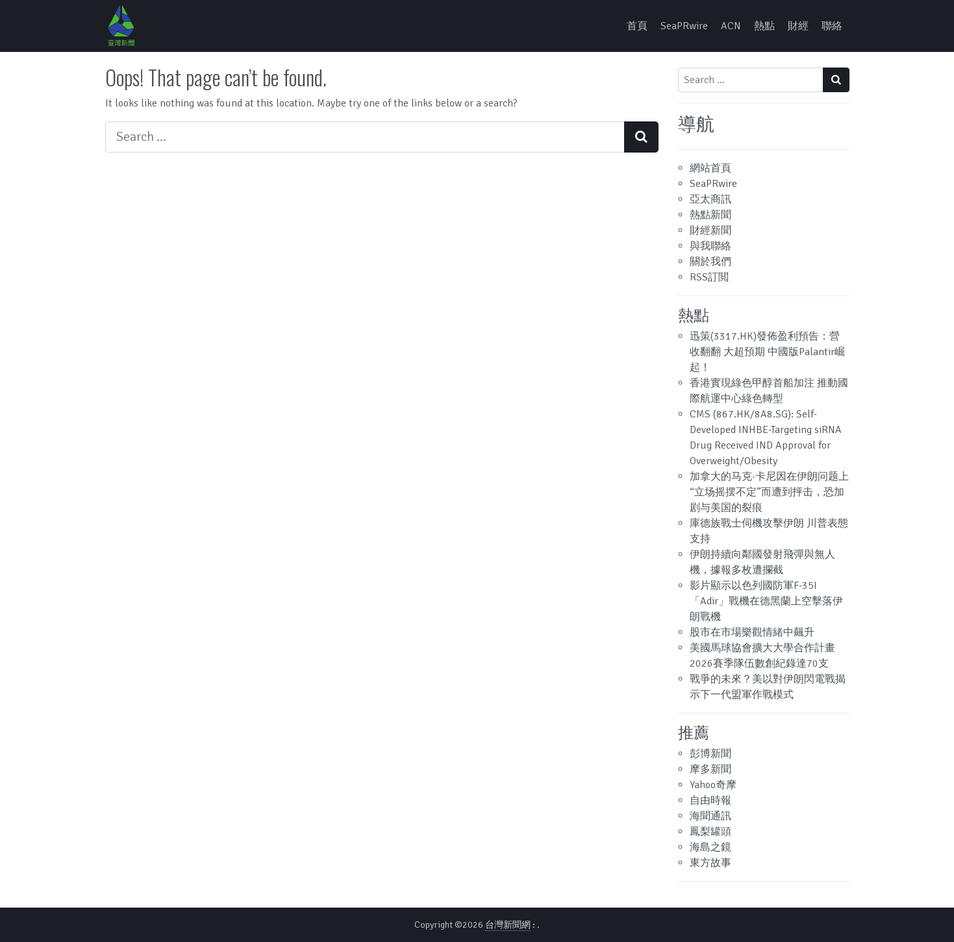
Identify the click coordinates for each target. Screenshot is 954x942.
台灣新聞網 (508, 924)
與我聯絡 (710, 246)
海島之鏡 (710, 847)
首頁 (637, 25)
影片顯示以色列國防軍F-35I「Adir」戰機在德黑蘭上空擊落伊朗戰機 (766, 601)
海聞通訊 (710, 816)
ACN (731, 25)
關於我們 (710, 261)
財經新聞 (710, 230)
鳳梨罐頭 (710, 831)
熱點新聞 (710, 214)
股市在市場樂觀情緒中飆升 (752, 632)
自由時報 (710, 800)
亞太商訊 (710, 199)
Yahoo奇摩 (713, 784)
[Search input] (365, 137)
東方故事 (710, 862)
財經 (798, 25)
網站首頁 (710, 168)
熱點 (764, 25)
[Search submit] (641, 137)
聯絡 (832, 25)
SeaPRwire (684, 25)
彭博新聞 (710, 753)
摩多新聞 (710, 769)
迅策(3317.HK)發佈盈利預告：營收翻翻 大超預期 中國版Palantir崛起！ (767, 352)
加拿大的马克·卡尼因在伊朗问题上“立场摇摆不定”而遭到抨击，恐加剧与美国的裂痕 (769, 492)
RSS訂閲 (709, 277)
